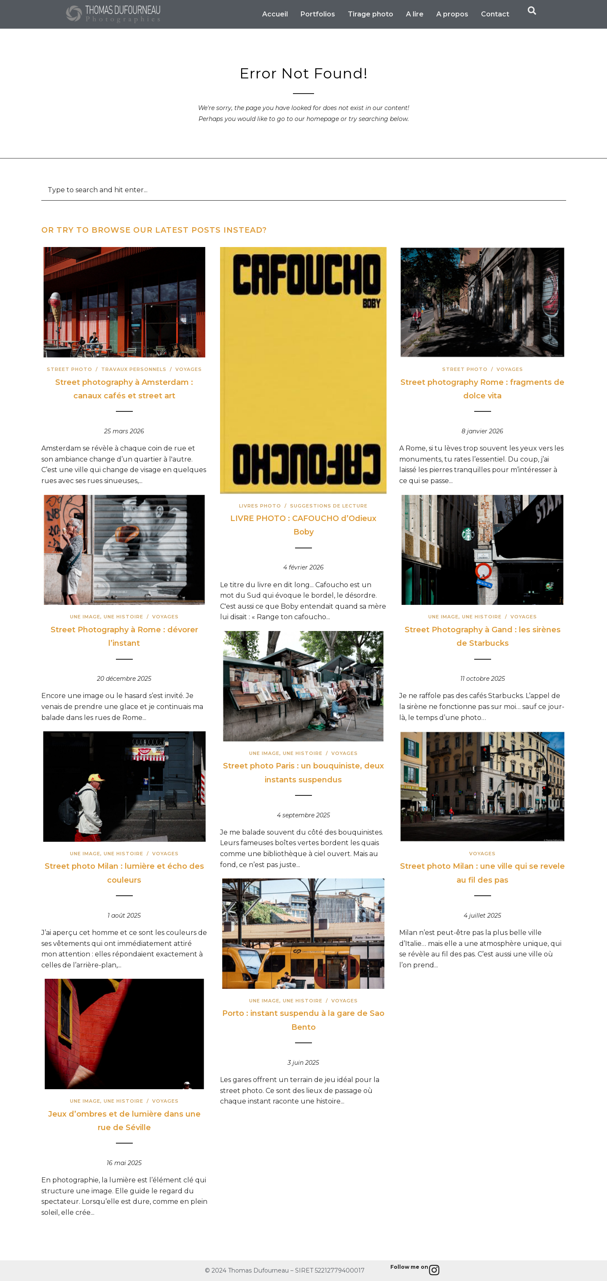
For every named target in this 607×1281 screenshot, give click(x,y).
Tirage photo (370, 14)
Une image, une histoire (106, 617)
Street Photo (69, 369)
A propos (452, 14)
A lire (415, 14)
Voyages (188, 369)
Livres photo (260, 506)
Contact (495, 14)
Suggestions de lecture (329, 506)
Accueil (275, 14)
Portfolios (318, 14)
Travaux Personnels (134, 369)
